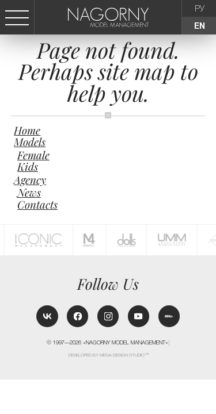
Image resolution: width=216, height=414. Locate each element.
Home (27, 130)
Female (33, 155)
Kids (27, 166)
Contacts (37, 204)
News (29, 192)
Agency (30, 179)
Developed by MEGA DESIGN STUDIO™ (109, 355)
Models (30, 142)
